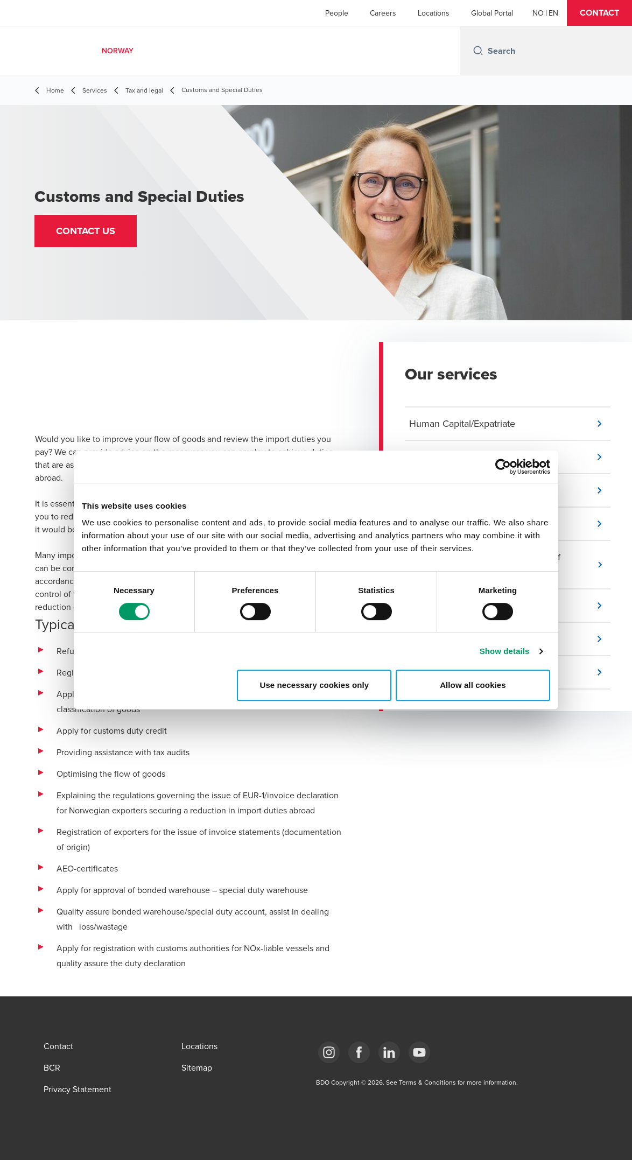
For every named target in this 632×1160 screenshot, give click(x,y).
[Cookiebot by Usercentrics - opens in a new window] (503, 467)
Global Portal (492, 13)
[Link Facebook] (359, 1052)
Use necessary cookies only (314, 685)
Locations (434, 13)
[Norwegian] (538, 13)
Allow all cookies (473, 685)
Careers (383, 13)
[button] (599, 13)
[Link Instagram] (329, 1052)
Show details (505, 651)
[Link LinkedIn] (389, 1052)
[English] (553, 13)
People (336, 13)
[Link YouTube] (419, 1052)
